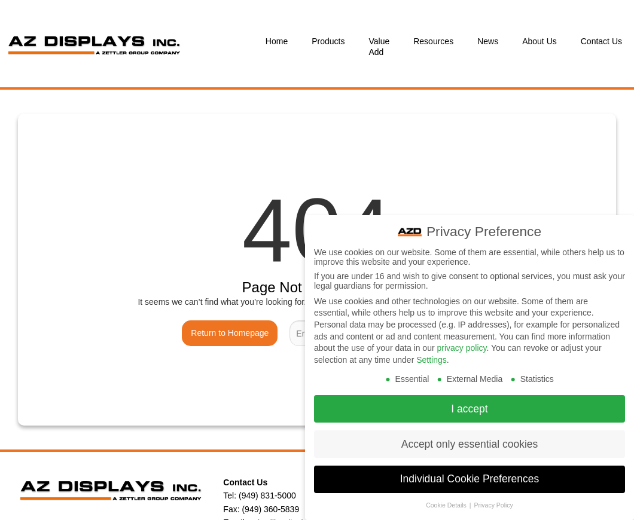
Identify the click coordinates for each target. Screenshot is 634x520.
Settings (431, 359)
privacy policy (461, 347)
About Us (539, 41)
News (487, 41)
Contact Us (601, 41)
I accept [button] (469, 408)
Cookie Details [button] (447, 504)
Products (328, 41)
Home (277, 41)
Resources (433, 41)
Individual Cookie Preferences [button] (469, 478)
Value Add (378, 46)
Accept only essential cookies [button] (469, 443)
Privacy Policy (493, 504)
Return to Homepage (230, 333)
